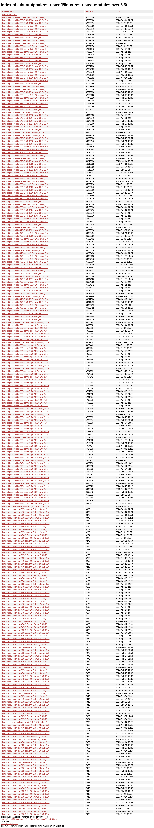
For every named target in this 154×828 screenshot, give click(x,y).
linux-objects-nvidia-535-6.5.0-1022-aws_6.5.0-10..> (25, 35)
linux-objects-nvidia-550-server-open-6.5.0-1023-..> (25, 345)
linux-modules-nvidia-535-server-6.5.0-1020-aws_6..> (25, 558)
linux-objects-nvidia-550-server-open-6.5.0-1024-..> (25, 325)
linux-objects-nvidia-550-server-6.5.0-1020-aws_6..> (25, 199)
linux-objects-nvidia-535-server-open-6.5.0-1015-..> (25, 429)
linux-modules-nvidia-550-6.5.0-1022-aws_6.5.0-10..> (25, 538)
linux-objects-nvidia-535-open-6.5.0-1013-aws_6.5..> (25, 443)
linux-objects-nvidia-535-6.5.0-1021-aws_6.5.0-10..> (25, 37)
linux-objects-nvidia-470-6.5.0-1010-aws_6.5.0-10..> (25, 265)
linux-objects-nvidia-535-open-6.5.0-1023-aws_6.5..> (25, 386)
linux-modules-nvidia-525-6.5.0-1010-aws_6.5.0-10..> (25, 777)
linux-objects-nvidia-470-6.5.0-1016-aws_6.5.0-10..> (25, 314)
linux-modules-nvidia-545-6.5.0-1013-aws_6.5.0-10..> (25, 805)
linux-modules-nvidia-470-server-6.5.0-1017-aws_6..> (25, 604)
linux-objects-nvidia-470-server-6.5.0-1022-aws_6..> (25, 239)
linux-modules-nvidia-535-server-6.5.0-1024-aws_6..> (25, 509)
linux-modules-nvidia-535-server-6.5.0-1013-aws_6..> (25, 771)
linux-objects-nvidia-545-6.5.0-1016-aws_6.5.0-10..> (25, 130)
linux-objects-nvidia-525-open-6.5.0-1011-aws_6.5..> (25, 495)
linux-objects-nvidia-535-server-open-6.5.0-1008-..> (25, 449)
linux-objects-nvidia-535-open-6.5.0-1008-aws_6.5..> (25, 446)
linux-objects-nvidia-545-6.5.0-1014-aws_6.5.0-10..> (25, 121)
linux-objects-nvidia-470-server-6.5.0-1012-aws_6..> (25, 227)
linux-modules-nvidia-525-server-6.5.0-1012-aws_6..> (25, 696)
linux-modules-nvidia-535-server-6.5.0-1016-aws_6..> (25, 633)
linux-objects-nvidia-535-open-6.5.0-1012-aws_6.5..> (25, 432)
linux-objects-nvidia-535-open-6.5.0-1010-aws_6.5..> (25, 457)
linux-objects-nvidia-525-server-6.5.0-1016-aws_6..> (25, 147)
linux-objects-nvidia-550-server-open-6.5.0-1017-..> (25, 357)
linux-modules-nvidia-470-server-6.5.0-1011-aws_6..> (25, 690)
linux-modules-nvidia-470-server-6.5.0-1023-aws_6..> (25, 759)
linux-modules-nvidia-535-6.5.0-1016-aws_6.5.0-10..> (25, 644)
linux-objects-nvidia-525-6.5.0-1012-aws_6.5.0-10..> (25, 167)
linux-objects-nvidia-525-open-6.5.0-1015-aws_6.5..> (25, 483)
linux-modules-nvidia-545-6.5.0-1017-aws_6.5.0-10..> (25, 613)
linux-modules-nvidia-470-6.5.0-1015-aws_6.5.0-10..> (25, 662)
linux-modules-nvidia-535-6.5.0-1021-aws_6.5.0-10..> (25, 555)
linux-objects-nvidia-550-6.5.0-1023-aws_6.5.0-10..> (25, 201)
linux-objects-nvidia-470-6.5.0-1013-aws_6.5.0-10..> (25, 276)
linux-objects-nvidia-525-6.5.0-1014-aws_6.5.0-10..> (25, 144)
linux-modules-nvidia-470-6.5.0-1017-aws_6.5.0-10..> (25, 610)
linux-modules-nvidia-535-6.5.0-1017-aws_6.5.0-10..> (25, 607)
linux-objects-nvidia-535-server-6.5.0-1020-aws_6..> (25, 29)
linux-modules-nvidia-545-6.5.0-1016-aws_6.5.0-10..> (25, 639)
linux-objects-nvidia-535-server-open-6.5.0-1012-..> (25, 437)
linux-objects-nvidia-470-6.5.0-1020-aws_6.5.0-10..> (25, 236)
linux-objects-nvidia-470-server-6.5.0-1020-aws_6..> (25, 245)
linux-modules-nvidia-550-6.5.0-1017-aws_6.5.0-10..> (25, 616)
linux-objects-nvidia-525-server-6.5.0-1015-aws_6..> (25, 150)
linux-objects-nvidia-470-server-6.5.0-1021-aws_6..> (25, 242)
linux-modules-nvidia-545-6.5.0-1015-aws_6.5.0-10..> (25, 665)
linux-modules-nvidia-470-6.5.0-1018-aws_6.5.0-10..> (25, 590)
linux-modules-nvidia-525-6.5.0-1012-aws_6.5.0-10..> (25, 708)
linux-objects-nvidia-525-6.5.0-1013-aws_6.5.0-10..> (25, 141)
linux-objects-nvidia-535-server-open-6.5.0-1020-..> (25, 371)
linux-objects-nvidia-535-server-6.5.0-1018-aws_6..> (25, 43)
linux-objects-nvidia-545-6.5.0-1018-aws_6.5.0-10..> (25, 115)
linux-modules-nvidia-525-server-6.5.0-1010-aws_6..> (25, 765)
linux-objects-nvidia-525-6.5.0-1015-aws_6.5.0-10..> (25, 138)
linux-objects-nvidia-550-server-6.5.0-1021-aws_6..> (25, 204)
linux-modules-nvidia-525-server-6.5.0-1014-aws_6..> (25, 667)
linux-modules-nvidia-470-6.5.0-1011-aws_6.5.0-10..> (25, 711)
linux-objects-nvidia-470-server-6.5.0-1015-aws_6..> (25, 311)
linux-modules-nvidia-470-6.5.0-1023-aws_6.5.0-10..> (25, 808)
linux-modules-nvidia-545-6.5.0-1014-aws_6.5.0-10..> (25, 679)
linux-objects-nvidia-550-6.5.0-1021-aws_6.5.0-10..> (25, 190)
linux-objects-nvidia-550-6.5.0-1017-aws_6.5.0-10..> (25, 213)
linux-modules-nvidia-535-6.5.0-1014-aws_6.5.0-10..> (25, 685)
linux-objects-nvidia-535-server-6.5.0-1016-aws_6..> (25, 75)
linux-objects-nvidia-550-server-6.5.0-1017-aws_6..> (25, 222)
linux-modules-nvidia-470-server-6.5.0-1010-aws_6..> (25, 742)
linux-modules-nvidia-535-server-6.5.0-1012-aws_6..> (25, 705)
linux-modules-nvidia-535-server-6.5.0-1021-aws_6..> (25, 541)
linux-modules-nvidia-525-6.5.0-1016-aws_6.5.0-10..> (25, 780)
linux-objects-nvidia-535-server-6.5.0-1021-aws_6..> (25, 40)
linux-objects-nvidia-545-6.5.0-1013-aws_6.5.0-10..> (25, 124)
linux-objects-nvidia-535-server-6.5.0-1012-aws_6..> (25, 101)
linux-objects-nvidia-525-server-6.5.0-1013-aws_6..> (25, 158)
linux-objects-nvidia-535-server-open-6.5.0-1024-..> (25, 362)
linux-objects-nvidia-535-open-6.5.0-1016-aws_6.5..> (25, 414)
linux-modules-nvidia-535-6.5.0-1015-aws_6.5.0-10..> (25, 656)
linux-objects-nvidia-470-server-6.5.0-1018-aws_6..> (25, 282)
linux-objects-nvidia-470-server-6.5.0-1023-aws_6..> (25, 259)
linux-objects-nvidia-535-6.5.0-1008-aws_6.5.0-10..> (25, 83)
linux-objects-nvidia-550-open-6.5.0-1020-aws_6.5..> (25, 342)
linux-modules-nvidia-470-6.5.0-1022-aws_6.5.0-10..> (25, 535)
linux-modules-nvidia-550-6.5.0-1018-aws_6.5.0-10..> (25, 593)
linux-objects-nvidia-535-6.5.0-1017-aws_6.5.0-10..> (25, 58)
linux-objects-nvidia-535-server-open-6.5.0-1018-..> (25, 403)
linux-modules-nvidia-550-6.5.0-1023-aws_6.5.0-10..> (25, 814)
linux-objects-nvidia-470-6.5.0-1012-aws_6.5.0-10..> (25, 273)
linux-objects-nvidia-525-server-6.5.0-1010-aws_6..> (25, 181)
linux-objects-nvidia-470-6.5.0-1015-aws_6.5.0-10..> (25, 316)
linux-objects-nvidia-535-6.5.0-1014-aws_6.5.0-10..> (25, 92)
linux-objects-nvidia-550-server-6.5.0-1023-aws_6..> (25, 184)
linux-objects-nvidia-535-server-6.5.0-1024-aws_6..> (25, 26)
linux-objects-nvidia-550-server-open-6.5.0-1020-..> (25, 331)
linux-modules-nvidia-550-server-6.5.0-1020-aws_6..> (25, 564)
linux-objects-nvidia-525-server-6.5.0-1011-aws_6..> (25, 178)
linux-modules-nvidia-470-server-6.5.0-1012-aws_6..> (25, 699)
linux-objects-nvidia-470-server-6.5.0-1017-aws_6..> (25, 285)
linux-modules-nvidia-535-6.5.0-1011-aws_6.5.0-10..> (25, 702)
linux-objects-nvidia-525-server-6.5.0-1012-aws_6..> (25, 176)
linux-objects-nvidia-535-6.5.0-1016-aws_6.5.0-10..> (25, 63)
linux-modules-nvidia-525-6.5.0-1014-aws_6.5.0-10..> (25, 682)
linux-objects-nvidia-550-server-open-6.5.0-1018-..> (25, 360)
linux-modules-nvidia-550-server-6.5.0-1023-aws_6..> (25, 768)
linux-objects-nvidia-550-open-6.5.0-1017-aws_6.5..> (25, 354)
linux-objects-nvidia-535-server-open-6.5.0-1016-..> (25, 423)
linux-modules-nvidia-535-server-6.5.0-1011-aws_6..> (25, 688)
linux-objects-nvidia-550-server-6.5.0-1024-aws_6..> (25, 207)
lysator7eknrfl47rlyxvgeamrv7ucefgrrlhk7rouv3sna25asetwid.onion (30, 819)
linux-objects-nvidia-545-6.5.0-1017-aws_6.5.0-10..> (25, 118)
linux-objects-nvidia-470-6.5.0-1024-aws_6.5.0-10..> (25, 250)
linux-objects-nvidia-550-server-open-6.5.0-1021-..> (25, 340)
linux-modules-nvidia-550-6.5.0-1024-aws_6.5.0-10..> (25, 524)
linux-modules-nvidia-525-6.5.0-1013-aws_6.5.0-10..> (25, 782)
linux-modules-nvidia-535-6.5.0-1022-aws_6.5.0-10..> (25, 547)
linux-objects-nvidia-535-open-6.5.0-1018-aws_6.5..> (25, 391)
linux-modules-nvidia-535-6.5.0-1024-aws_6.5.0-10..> (25, 518)
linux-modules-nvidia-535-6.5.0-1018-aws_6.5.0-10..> (25, 596)
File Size (90, 11)
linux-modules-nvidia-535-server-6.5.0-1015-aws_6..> (25, 650)
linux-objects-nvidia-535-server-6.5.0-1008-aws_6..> (25, 86)
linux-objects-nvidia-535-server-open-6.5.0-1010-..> (25, 455)
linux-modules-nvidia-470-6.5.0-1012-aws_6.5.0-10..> (25, 713)
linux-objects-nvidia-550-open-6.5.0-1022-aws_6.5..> (25, 334)
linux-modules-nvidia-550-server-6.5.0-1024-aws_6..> (25, 515)
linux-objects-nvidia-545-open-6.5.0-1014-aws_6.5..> (25, 478)
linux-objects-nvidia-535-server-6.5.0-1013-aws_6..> (25, 98)
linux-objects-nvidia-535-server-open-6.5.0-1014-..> (25, 411)
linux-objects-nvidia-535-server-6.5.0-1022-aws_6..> (25, 46)
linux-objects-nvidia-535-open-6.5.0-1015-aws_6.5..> (25, 420)
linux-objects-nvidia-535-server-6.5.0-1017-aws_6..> (25, 49)
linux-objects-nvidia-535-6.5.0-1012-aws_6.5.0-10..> (25, 109)
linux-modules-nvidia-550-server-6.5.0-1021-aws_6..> (25, 550)
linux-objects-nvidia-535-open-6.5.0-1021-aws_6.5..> (25, 380)
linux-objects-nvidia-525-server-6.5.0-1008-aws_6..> (25, 173)
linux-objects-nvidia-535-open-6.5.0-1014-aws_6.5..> (25, 408)
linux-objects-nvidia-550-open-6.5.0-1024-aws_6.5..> (25, 322)
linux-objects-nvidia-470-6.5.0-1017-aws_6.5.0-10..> (25, 296)
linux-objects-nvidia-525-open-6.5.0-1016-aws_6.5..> (25, 486)
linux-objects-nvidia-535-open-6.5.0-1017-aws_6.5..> (25, 394)
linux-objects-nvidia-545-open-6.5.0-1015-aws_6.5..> (25, 472)
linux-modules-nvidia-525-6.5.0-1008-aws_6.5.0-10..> (25, 739)
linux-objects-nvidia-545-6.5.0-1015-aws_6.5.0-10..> (25, 135)
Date (118, 11)
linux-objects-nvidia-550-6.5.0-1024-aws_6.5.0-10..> (25, 210)
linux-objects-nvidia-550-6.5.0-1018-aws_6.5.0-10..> (25, 216)
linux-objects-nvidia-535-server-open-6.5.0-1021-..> (25, 383)
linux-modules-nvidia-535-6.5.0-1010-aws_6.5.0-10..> (25, 797)
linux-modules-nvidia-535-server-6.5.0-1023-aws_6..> (25, 774)
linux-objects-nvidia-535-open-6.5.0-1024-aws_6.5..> (25, 365)
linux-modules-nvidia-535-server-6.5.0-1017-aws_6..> (25, 598)
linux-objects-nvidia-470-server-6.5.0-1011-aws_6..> (25, 256)
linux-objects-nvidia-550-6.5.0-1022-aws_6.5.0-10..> (25, 187)
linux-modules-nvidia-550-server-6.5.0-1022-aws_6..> (25, 526)
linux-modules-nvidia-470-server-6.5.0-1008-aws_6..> (25, 728)
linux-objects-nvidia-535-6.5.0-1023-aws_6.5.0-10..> (25, 23)
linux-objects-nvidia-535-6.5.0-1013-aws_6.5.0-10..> (25, 107)
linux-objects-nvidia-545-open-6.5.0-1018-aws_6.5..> (25, 460)
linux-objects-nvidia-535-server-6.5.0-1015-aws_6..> (25, 89)
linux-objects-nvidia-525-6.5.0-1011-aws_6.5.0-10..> (25, 170)
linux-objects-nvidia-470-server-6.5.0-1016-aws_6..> (25, 305)
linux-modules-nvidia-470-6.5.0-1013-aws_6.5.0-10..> (25, 788)
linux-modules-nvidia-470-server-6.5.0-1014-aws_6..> (25, 673)
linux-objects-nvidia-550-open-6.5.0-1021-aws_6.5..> (25, 337)
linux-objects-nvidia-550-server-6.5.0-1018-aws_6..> (25, 219)
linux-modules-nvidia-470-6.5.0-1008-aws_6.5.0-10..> (25, 736)
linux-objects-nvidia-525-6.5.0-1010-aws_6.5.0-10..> (25, 161)
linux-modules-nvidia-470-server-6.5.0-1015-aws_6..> (25, 647)
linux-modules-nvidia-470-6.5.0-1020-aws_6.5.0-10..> (25, 575)
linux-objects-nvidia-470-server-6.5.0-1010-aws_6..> (25, 270)
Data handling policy (10, 824)
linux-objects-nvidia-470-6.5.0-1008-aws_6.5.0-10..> (25, 268)
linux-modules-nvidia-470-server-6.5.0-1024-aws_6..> (25, 512)
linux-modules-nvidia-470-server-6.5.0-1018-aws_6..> (25, 578)
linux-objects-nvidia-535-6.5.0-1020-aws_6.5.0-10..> (25, 32)
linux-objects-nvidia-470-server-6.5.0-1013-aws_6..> (25, 233)
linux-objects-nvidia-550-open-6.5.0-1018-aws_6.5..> (25, 351)
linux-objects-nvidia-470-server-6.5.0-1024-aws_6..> (25, 253)
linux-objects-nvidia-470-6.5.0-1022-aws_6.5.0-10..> (25, 224)
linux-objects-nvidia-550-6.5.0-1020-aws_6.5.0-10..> (25, 193)
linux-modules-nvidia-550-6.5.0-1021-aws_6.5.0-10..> (25, 552)
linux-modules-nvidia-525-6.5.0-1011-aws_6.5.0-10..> (25, 716)
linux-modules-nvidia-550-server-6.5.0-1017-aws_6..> (25, 601)
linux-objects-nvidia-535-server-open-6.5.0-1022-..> (25, 377)
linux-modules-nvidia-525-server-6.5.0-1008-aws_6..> (25, 725)
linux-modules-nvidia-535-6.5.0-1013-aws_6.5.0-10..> (25, 785)
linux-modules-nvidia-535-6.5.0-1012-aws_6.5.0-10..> (25, 719)
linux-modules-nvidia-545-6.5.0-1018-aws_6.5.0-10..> (25, 587)
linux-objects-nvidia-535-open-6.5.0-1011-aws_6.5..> (25, 440)
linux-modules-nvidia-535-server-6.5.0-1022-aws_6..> (25, 532)
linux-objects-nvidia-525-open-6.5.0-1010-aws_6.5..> (25, 489)
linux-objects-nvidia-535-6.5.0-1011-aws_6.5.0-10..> (25, 112)
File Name (7, 11)
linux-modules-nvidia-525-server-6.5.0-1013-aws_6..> (25, 745)
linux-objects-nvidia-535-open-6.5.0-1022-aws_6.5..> (25, 368)
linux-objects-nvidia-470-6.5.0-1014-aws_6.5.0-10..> (25, 302)
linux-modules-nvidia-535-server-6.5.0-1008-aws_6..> (25, 731)
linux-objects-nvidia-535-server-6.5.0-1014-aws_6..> (25, 95)
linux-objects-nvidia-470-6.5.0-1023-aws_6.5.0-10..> (25, 262)
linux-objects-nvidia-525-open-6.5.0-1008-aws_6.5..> (25, 504)
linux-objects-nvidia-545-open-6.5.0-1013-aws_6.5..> (25, 480)
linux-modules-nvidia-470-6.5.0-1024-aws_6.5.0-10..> (25, 521)
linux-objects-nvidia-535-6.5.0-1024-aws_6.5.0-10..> (25, 20)
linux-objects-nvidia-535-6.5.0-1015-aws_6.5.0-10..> (25, 66)
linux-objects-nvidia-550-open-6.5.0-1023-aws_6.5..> (25, 348)
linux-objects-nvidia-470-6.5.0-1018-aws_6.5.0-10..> (25, 291)
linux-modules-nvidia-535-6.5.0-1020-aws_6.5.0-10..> (25, 570)
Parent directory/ (9, 15)
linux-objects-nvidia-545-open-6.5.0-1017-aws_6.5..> (25, 463)
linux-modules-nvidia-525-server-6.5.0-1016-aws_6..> (25, 757)
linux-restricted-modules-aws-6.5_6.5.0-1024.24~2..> (25, 506)
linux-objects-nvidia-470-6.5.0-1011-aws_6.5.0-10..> (25, 279)
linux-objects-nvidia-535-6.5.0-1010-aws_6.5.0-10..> (25, 78)
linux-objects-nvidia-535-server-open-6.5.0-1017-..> (25, 400)
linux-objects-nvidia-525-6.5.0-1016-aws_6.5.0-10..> (25, 153)
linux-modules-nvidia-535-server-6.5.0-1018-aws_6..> (25, 584)
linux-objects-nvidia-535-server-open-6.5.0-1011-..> (25, 434)
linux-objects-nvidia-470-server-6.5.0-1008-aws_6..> (25, 247)
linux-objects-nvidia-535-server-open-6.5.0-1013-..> (25, 452)
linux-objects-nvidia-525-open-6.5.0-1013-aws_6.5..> (25, 492)
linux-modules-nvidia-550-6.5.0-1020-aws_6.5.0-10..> (25, 572)
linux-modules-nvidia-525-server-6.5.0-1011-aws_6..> (25, 693)
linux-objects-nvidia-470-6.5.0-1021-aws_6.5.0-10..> (25, 230)
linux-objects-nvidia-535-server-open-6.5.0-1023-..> (25, 388)
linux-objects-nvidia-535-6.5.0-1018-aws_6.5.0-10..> (25, 55)
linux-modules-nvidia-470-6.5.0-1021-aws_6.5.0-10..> (25, 561)
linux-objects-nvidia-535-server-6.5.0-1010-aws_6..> (25, 72)
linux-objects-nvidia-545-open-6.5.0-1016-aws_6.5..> (25, 469)
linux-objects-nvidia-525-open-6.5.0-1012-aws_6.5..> (25, 501)
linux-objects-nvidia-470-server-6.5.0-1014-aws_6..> (25, 293)
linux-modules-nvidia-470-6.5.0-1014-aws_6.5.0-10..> (25, 676)
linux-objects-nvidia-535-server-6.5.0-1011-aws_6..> (25, 104)
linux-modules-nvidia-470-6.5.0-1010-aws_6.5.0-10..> (25, 803)
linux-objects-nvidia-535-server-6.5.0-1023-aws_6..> (25, 17)
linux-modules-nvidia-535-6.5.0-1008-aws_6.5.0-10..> (25, 734)
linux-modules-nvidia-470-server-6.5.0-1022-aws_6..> (25, 529)
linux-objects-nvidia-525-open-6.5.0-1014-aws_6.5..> (25, 498)
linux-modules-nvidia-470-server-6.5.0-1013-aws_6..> (25, 748)
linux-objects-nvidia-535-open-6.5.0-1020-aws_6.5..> (25, 374)
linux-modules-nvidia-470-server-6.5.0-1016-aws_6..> (25, 636)
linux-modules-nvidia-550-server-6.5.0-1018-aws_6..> (25, 581)
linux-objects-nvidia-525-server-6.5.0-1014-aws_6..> (25, 155)
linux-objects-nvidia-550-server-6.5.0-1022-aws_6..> (25, 196)
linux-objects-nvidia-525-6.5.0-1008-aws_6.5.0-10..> (25, 164)
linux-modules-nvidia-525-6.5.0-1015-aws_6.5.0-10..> (25, 659)
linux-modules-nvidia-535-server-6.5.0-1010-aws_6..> (25, 751)
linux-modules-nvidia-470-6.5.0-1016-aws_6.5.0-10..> (25, 642)
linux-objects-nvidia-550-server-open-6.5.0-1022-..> (25, 328)
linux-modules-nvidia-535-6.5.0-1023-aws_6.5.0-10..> (25, 794)
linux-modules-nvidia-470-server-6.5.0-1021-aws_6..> (25, 544)
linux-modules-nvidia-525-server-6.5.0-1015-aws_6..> (25, 653)
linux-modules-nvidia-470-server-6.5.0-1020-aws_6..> (25, 567)
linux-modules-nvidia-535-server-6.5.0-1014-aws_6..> (25, 670)
